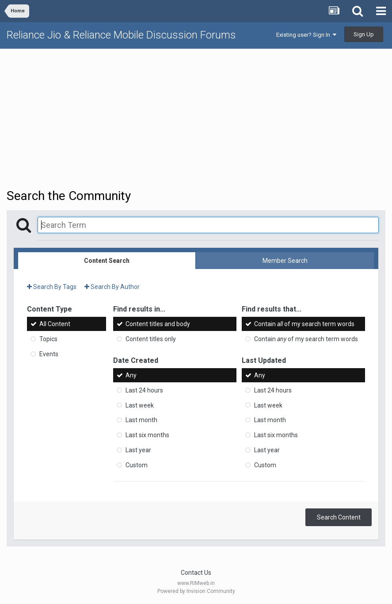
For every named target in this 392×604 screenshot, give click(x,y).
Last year (138, 450)
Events (48, 354)
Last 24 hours (144, 390)
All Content (54, 323)
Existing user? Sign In (306, 34)
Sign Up (364, 34)
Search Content (339, 517)
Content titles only (151, 338)
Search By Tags (51, 286)
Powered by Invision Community (196, 591)
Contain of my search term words (304, 323)
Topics (48, 338)
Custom (137, 465)
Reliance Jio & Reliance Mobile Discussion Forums (121, 35)
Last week (140, 404)
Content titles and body (158, 323)
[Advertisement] (196, 118)
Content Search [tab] (106, 260)
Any (131, 375)
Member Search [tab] (285, 260)
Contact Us (196, 572)
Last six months (147, 435)
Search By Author (112, 286)
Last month (141, 419)
